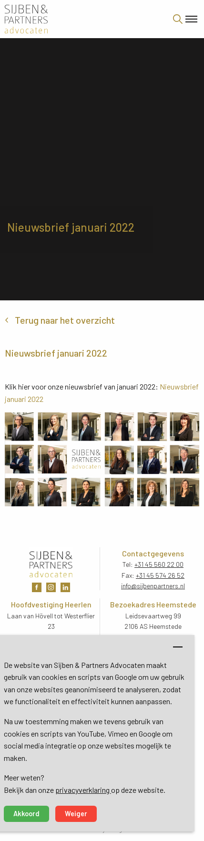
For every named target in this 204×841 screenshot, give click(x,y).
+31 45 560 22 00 (159, 564)
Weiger (76, 814)
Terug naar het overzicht (65, 320)
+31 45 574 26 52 (160, 575)
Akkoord (26, 814)
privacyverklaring (83, 789)
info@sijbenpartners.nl (153, 586)
